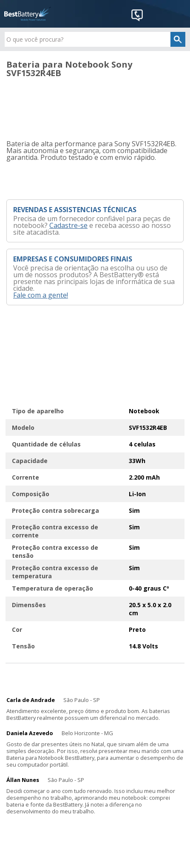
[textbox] (95, 39)
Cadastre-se (68, 225)
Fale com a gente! (40, 295)
